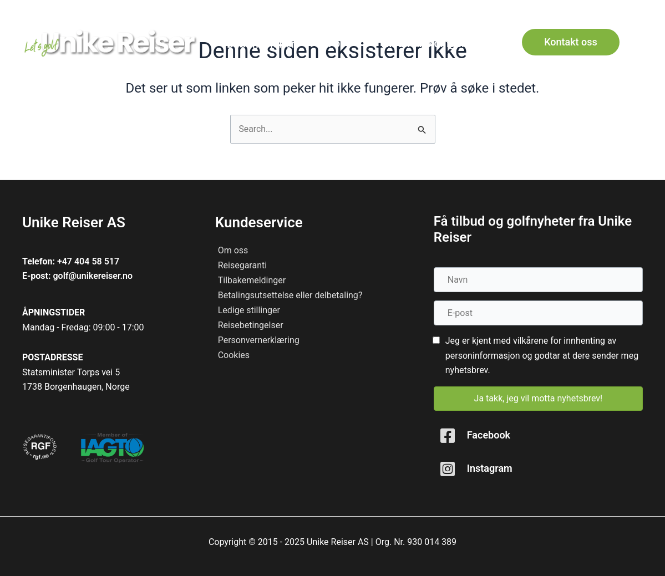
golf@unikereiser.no (93, 276)
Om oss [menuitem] (233, 250)
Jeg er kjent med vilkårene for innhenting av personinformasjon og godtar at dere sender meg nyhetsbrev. (541, 355)
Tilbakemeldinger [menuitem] (252, 280)
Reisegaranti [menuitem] (242, 265)
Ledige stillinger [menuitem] (249, 310)
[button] (634, 10)
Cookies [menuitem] (234, 355)
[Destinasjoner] (261, 43)
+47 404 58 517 (88, 261)
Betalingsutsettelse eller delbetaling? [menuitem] (290, 295)
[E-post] (538, 312)
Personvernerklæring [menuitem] (258, 340)
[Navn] (538, 279)
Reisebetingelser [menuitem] (250, 325)
